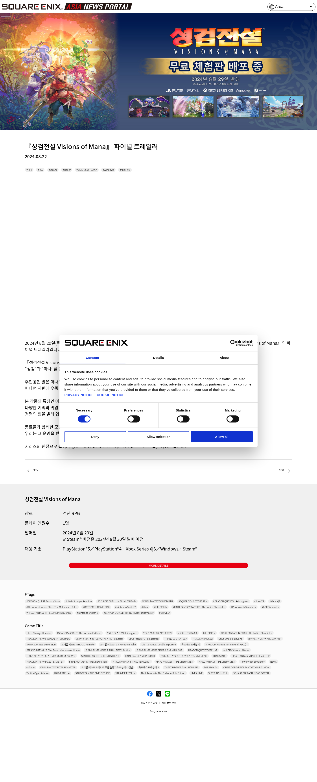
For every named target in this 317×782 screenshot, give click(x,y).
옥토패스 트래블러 (271, 677)
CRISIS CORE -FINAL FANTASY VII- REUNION (62, 730)
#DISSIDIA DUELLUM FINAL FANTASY (162, 609)
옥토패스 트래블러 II (128, 723)
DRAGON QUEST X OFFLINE (127, 692)
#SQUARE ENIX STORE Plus (49, 616)
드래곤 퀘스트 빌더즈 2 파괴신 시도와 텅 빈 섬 (221, 684)
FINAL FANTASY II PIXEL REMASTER (55, 715)
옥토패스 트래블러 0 (266, 654)
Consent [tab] (92, 357)
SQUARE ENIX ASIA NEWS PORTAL (190, 738)
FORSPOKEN (219, 723)
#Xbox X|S (169, 616)
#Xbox (118, 624)
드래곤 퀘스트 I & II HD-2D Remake (163, 677)
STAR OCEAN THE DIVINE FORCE (202, 730)
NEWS (201, 715)
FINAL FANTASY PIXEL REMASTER (260, 715)
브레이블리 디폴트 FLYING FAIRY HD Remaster (247, 661)
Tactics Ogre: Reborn (121, 730)
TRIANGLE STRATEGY (97, 669)
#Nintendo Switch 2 (152, 632)
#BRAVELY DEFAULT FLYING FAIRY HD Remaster (213, 632)
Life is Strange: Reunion (46, 654)
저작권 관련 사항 (149, 769)
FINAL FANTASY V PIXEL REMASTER (120, 707)
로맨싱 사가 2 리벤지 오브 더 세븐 (228, 669)
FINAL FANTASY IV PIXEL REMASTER (183, 707)
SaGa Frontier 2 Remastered (50, 669)
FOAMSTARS (233, 700)
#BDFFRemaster (40, 632)
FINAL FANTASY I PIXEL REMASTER (118, 715)
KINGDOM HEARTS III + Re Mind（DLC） (59, 684)
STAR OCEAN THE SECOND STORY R (56, 700)
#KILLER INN (141, 624)
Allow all (222, 437)
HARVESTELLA (157, 730)
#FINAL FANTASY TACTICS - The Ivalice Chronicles (198, 624)
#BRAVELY (266, 632)
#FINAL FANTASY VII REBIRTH (222, 609)
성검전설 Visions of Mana (176, 692)
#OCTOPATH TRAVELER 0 (47, 624)
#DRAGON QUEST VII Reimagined (105, 616)
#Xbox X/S (169, 170)
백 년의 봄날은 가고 (141, 738)
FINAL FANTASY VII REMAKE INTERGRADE (171, 661)
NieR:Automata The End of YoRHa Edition (60, 738)
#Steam (65, 170)
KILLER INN (36, 661)
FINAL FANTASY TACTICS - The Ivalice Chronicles (91, 661)
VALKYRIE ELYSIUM (251, 730)
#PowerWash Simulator (264, 624)
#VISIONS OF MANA (113, 170)
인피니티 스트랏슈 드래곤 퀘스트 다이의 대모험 (180, 700)
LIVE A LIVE (110, 738)
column (220, 715)
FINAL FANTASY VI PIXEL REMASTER (55, 707)
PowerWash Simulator (171, 715)
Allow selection (158, 437)
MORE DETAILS (158, 570)
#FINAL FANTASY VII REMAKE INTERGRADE (95, 632)
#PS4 (31, 170)
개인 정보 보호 (169, 769)
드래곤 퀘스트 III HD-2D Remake (104, 677)
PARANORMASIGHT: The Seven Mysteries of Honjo (139, 684)
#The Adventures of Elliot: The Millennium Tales (222, 616)
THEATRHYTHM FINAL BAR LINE (176, 723)
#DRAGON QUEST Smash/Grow (52, 609)
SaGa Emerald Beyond (177, 669)
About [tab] (224, 357)
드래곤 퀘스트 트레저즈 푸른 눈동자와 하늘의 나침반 (66, 723)
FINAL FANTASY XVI (137, 669)
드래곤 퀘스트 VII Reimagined (170, 654)
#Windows (144, 170)
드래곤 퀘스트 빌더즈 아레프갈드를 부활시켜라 (62, 692)
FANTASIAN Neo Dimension (49, 677)
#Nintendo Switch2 (90, 624)
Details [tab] (158, 357)
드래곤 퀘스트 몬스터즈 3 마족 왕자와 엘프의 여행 (240, 692)
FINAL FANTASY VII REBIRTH (114, 700)
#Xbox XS (146, 616)
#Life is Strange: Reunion (105, 609)
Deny (95, 437)
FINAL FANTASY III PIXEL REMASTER (248, 707)
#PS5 (47, 170)
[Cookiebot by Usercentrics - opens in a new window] (233, 343)
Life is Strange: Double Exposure (224, 677)
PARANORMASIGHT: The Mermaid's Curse (106, 654)
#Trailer (84, 170)
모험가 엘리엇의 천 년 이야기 (221, 654)
